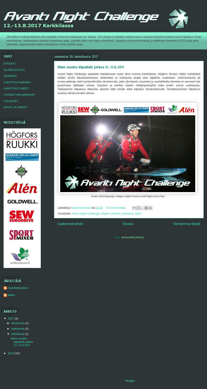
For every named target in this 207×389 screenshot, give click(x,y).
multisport (127, 213)
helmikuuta (18, 333)
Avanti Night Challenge (85, 213)
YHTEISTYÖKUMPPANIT (19, 94)
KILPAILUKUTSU (14, 69)
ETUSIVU (9, 63)
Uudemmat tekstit (70, 224)
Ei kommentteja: (116, 207)
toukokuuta (18, 328)
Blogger (130, 380)
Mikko (11, 295)
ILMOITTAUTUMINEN (17, 82)
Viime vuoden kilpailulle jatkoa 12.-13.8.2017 (90, 67)
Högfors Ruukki (110, 213)
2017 (11, 318)
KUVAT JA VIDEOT (15, 107)
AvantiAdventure (18, 287)
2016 (11, 353)
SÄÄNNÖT (10, 76)
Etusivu (128, 224)
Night (138, 213)
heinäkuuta (18, 323)
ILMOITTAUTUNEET (16, 88)
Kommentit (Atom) (132, 237)
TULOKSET (11, 101)
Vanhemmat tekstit (186, 224)
